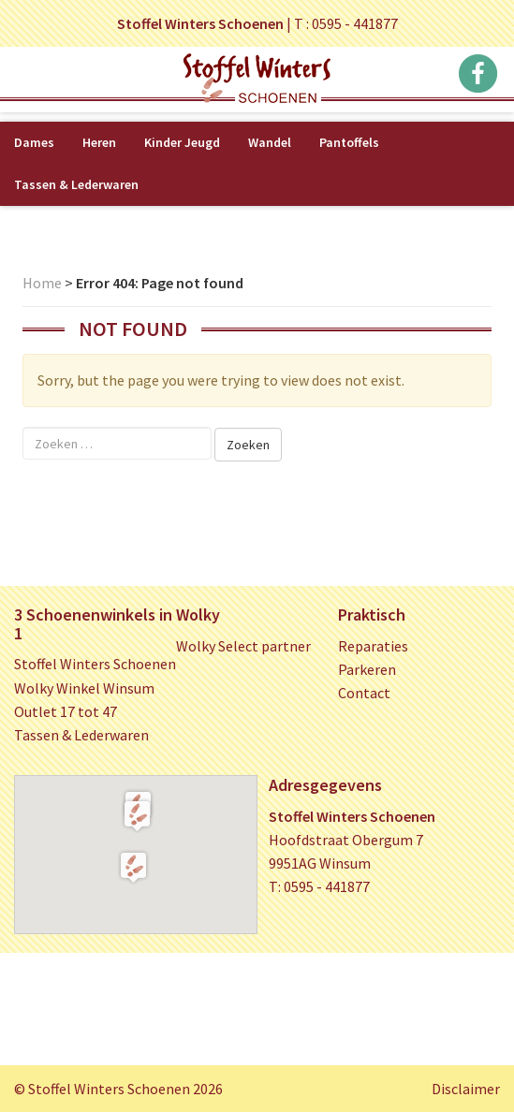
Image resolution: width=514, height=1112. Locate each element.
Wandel (269, 142)
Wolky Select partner (243, 645)
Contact (364, 692)
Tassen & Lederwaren (76, 184)
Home (42, 282)
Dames (34, 142)
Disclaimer (466, 1088)
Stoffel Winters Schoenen (95, 663)
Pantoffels (349, 142)
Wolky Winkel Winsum (84, 688)
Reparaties (373, 645)
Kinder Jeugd (182, 142)
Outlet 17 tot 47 (65, 711)
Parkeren (367, 669)
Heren (99, 142)
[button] (137, 815)
